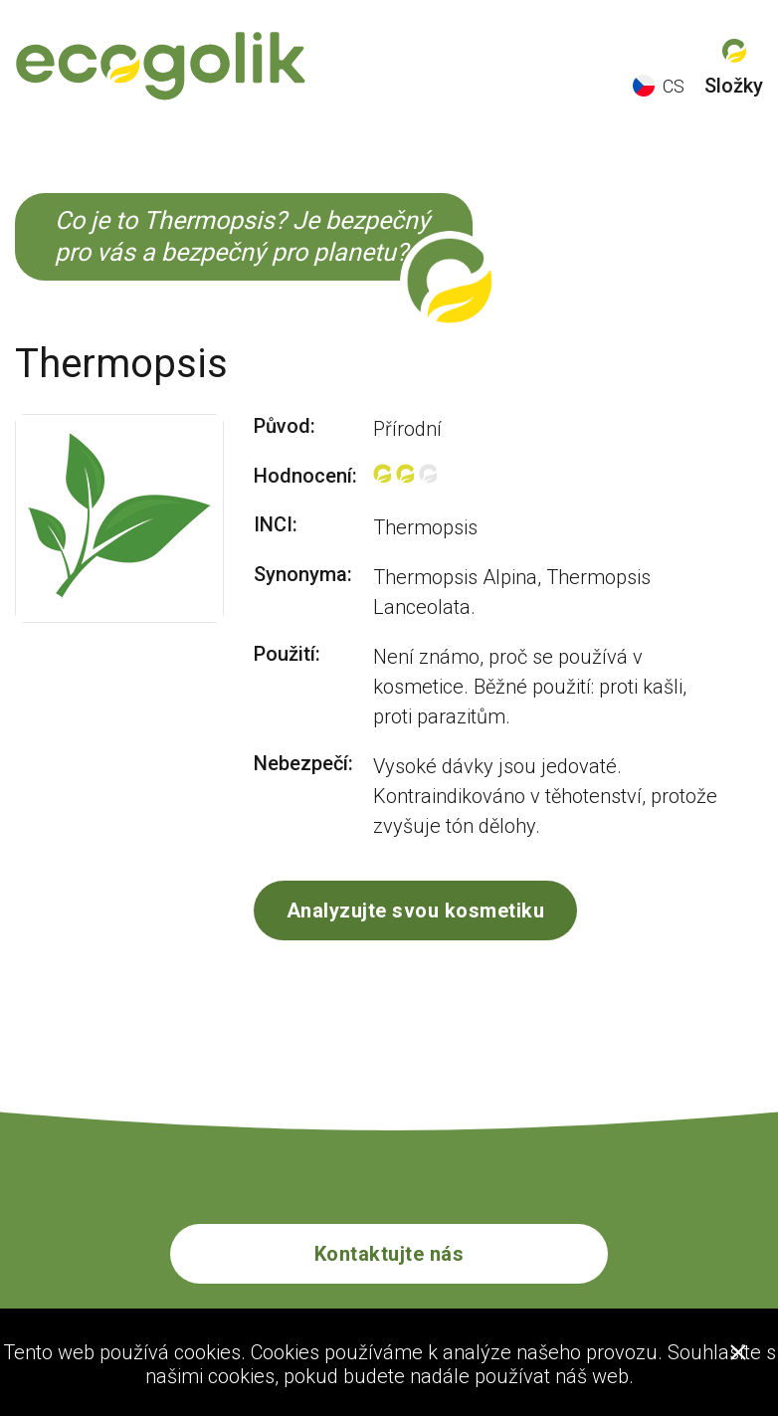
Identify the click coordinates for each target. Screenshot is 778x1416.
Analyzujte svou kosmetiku (416, 910)
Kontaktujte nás (389, 1254)
